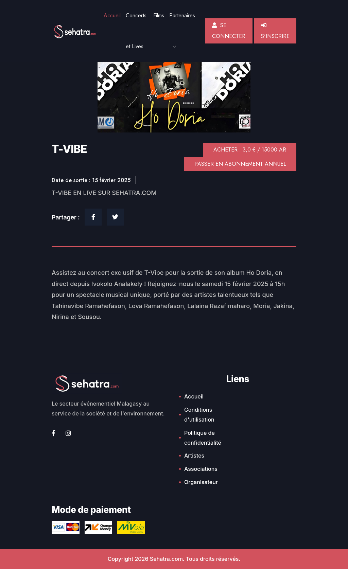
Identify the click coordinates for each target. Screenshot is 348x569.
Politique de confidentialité (202, 437)
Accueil (112, 15)
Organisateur (201, 482)
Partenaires (182, 15)
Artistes (194, 455)
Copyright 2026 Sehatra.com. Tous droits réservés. (174, 558)
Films (158, 15)
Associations (201, 468)
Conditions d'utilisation (199, 414)
